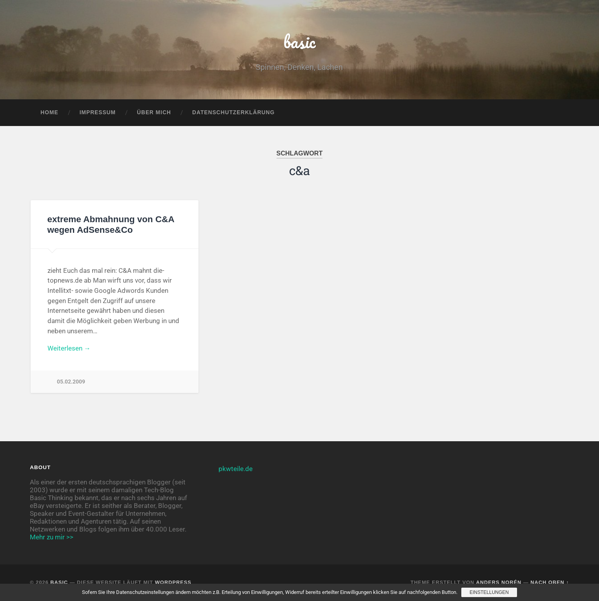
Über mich (154, 112)
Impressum (98, 112)
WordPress (173, 582)
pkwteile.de (235, 469)
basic (299, 41)
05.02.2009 (71, 381)
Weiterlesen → (69, 348)
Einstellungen (489, 592)
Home (49, 112)
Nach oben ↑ (549, 582)
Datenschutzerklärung (233, 112)
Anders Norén (498, 582)
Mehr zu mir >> (51, 537)
